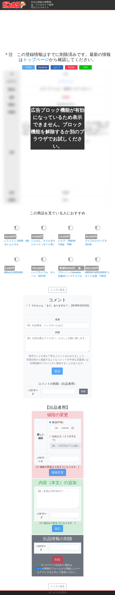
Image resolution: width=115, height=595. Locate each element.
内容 (57, 332)
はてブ (57, 67)
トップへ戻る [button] (57, 289)
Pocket (71, 67)
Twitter (28, 67)
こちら (38, 568)
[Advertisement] (57, 31)
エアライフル (65, 81)
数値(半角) (57, 422)
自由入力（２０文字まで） (64, 438)
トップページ (36, 59)
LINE (85, 67)
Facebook (42, 67)
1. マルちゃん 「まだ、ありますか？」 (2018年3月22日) (59, 305)
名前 (57, 319)
